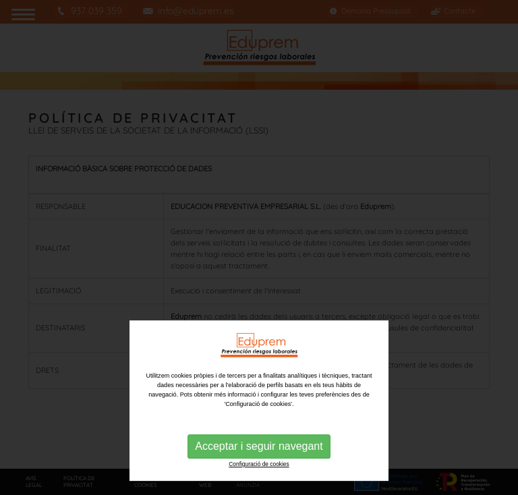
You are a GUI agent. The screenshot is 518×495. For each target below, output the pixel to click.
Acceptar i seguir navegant (258, 478)
